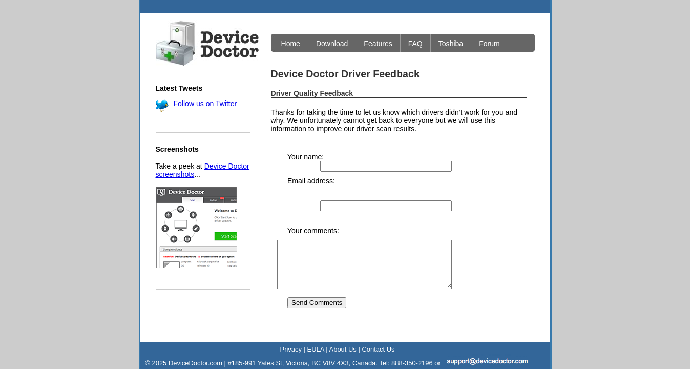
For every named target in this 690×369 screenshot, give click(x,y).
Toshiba (450, 43)
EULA (315, 327)
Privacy (291, 327)
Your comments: (313, 199)
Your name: (305, 157)
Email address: (311, 173)
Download (332, 43)
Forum (489, 43)
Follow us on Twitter (205, 103)
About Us (343, 327)
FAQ (415, 43)
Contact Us (378, 327)
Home (290, 43)
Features (378, 43)
